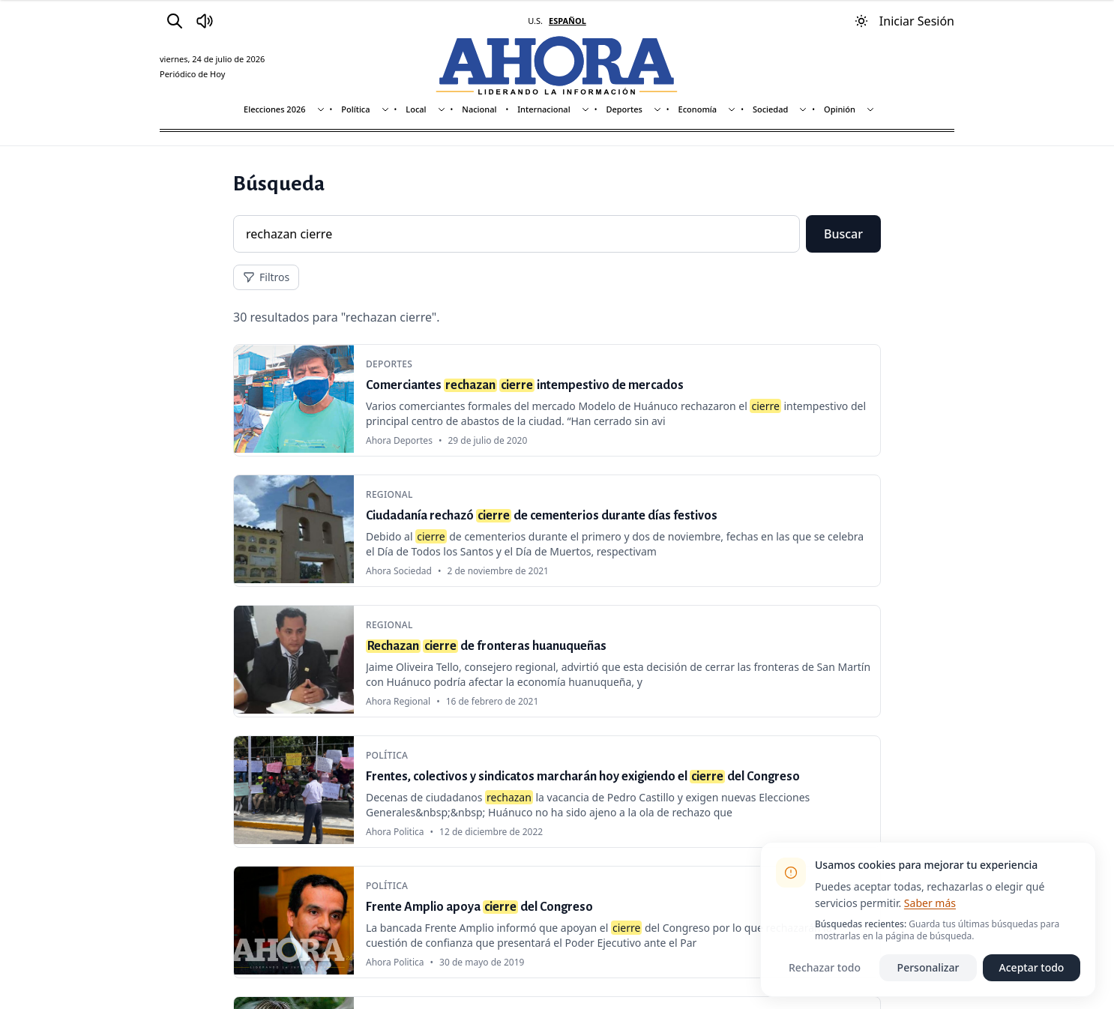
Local (416, 109)
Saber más (930, 903)
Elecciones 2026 (275, 109)
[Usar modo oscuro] (861, 21)
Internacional (543, 109)
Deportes (624, 109)
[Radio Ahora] (205, 21)
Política (355, 109)
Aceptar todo (1032, 967)
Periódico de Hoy (192, 73)
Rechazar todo (825, 967)
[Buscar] (175, 21)
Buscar (843, 234)
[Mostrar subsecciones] (320, 109)
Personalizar (928, 967)
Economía (697, 109)
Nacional (479, 109)
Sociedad (770, 109)
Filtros (266, 277)
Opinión (839, 109)
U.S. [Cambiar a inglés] (535, 20)
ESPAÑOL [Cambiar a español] (567, 20)
